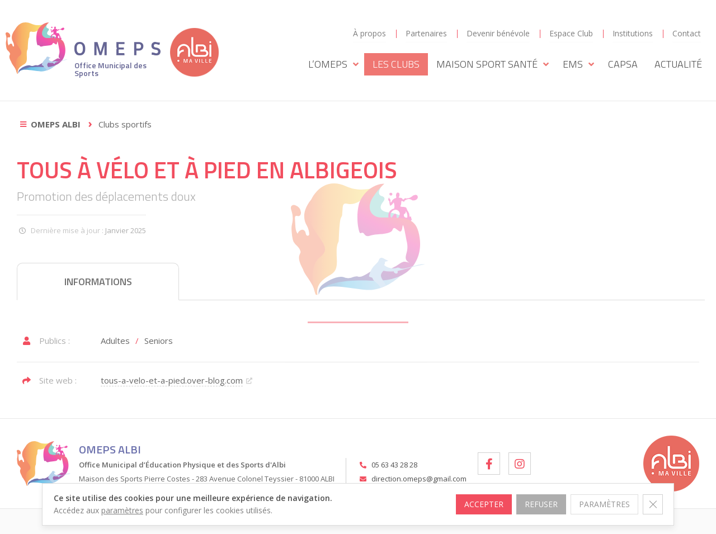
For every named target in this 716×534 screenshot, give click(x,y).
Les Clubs (396, 64)
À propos (369, 33)
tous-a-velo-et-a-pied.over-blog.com (172, 380)
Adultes (115, 340)
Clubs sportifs (125, 124)
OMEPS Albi (56, 124)
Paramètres (604, 504)
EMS (578, 64)
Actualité (678, 64)
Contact (686, 33)
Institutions (633, 33)
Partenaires (426, 33)
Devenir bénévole (498, 33)
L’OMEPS (333, 64)
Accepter (483, 504)
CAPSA (623, 64)
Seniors (158, 340)
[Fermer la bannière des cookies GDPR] (653, 504)
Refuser (541, 504)
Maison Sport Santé (492, 64)
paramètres (122, 510)
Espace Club (571, 33)
